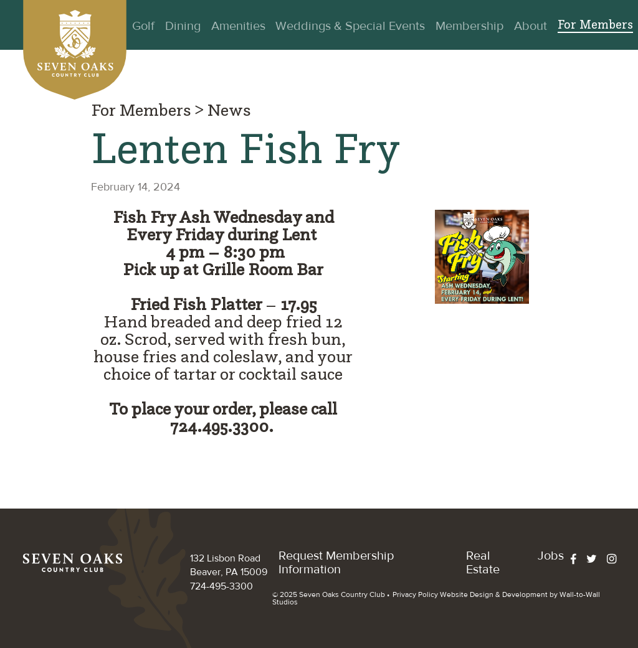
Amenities (238, 26)
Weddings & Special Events (350, 26)
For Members (595, 25)
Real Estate (483, 562)
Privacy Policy (415, 594)
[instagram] (617, 559)
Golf (143, 26)
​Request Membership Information (336, 562)
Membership (469, 26)
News (229, 111)
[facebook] (578, 559)
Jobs (551, 555)
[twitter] (596, 559)
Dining (183, 26)
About (530, 26)
